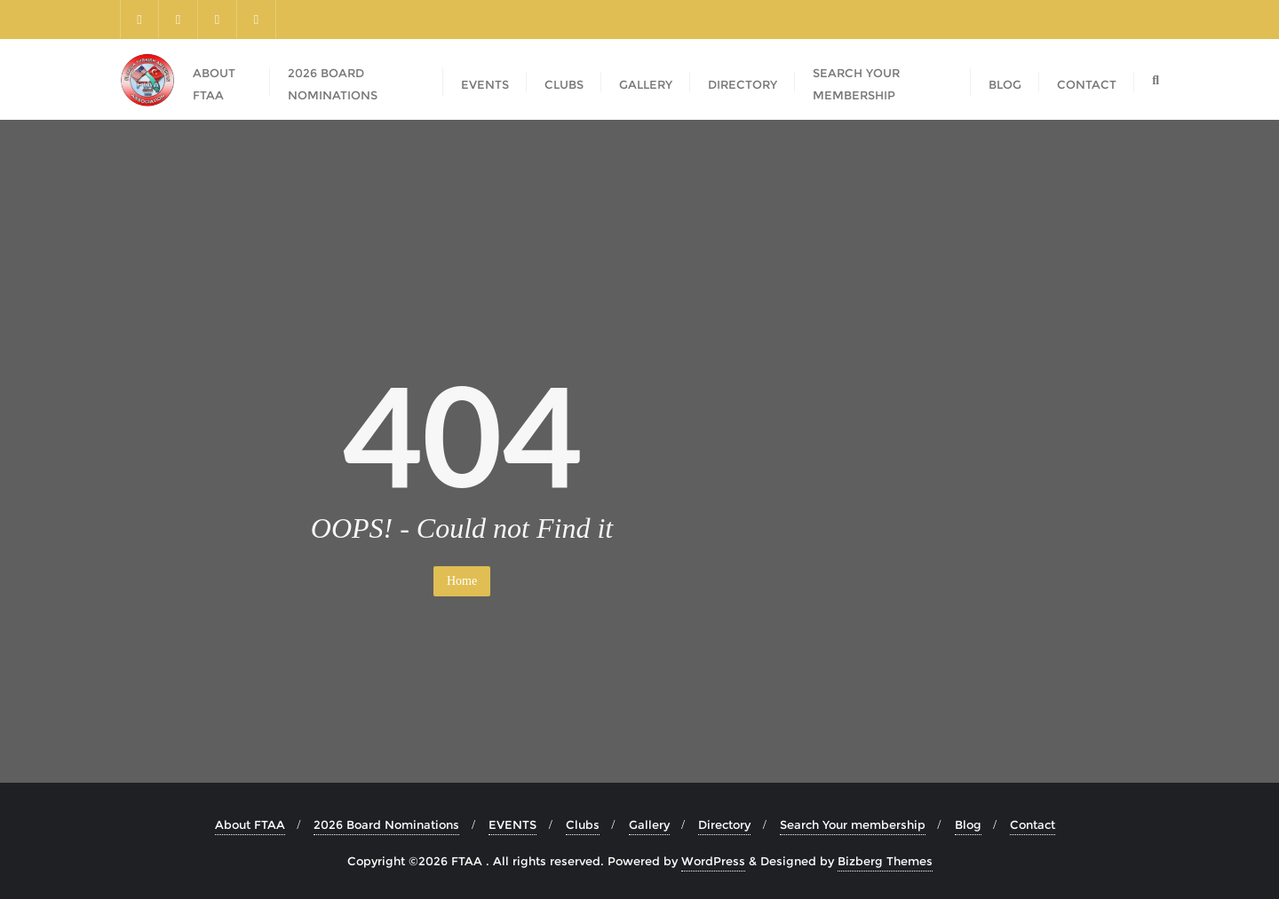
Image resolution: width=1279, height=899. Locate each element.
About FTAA (250, 824)
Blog (968, 824)
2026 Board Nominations (386, 824)
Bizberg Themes (885, 861)
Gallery (649, 824)
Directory (724, 824)
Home (462, 581)
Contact (1032, 824)
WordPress (713, 861)
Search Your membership (852, 824)
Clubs (583, 824)
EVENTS (512, 824)
